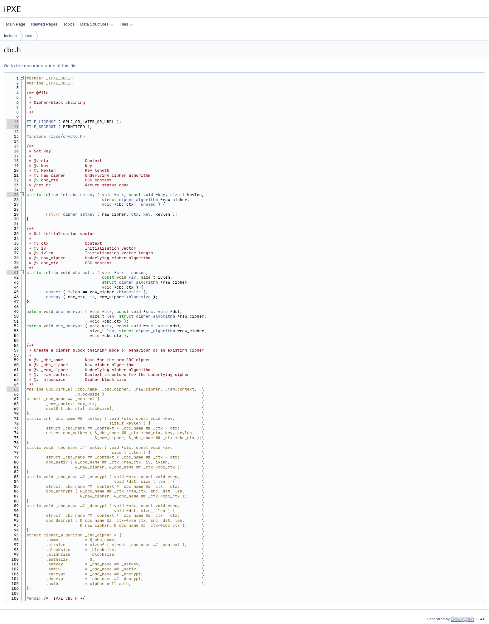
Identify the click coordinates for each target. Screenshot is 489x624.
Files (126, 24)
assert (53, 292)
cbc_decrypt (69, 326)
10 (13, 121)
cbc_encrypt (69, 311)
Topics (69, 24)
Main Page (15, 24)
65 (13, 389)
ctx (120, 194)
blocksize (130, 292)
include (10, 35)
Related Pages (44, 24)
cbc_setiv (83, 272)
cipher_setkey (78, 214)
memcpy (53, 297)
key (161, 194)
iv (133, 277)
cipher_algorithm (138, 199)
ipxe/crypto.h (66, 136)
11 (13, 126)
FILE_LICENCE (41, 121)
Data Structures (96, 24)
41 (13, 272)
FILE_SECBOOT (41, 126)
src (149, 311)
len (110, 316)
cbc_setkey (82, 194)
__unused (145, 204)
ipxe (28, 35)
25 (13, 194)
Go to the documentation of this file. (41, 66)
